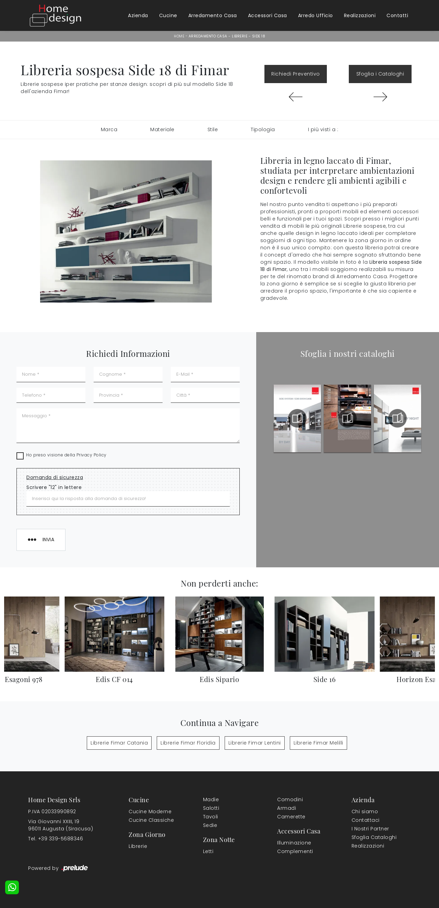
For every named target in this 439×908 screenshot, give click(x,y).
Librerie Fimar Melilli (318, 742)
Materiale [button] (162, 129)
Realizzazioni (360, 15)
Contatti (397, 15)
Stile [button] (212, 129)
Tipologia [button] (263, 129)
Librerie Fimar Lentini (254, 742)
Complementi (295, 851)
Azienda (138, 15)
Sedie (210, 825)
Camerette (291, 816)
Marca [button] (109, 129)
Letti (208, 851)
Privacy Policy (91, 455)
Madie (211, 799)
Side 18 (258, 36)
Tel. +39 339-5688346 (55, 838)
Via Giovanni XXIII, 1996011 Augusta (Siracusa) (60, 825)
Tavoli (210, 816)
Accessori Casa (267, 15)
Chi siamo (365, 811)
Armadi (286, 808)
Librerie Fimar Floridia (188, 742)
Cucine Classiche (151, 820)
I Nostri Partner (370, 828)
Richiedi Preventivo (295, 73)
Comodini (290, 799)
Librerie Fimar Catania (119, 742)
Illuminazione (294, 842)
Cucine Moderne (150, 811)
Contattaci (366, 820)
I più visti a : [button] (323, 129)
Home (179, 36)
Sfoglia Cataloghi (374, 837)
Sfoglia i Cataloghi (380, 73)
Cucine (168, 15)
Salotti (211, 808)
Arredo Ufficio (315, 15)
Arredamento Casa (212, 15)
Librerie (239, 36)
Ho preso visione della (66, 455)
